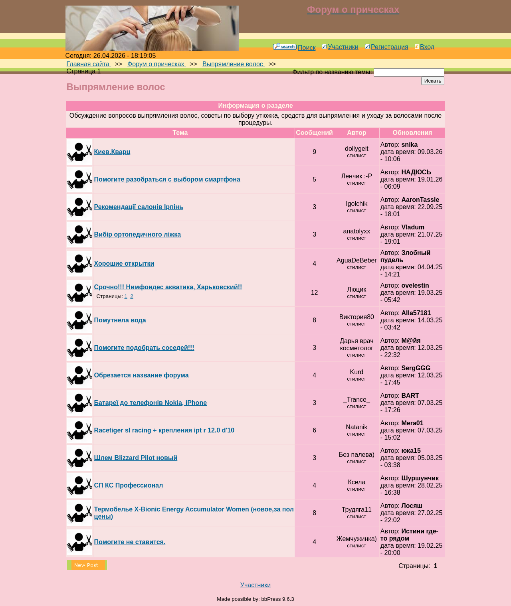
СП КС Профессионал (128, 485)
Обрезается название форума (141, 375)
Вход (424, 46)
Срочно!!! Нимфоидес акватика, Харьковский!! (168, 287)
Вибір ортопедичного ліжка (137, 234)
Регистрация (386, 46)
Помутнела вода (120, 320)
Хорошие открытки (124, 263)
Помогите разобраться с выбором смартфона (167, 179)
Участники (340, 46)
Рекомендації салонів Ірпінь (138, 206)
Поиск (294, 47)
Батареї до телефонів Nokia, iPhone (150, 402)
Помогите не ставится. (130, 542)
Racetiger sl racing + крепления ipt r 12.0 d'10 (164, 430)
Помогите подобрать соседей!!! (144, 347)
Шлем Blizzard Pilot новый (136, 457)
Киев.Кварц (112, 151)
